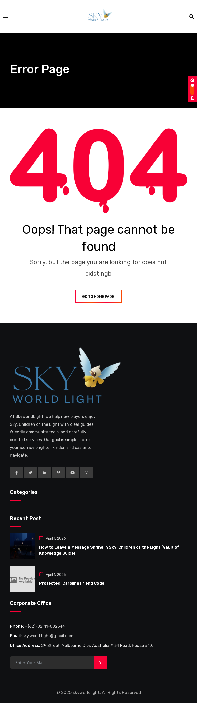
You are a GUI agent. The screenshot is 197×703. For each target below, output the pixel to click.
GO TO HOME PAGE (98, 297)
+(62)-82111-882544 (45, 626)
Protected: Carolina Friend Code (71, 583)
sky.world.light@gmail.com (48, 635)
